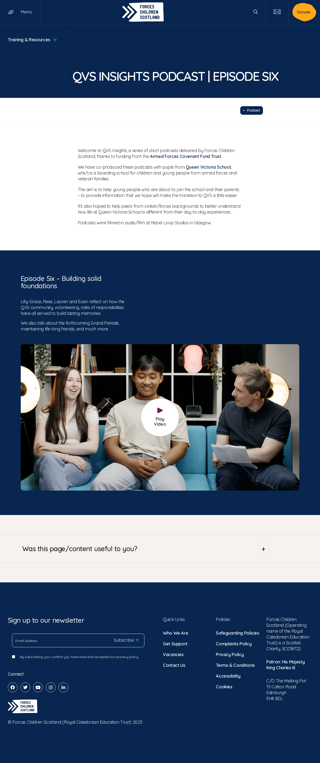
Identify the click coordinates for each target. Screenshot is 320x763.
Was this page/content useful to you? (145, 548)
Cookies (224, 686)
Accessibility (228, 676)
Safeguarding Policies (237, 633)
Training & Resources (32, 39)
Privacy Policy (230, 654)
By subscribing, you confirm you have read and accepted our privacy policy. (79, 656)
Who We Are (175, 633)
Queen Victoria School (208, 167)
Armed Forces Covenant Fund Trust (185, 156)
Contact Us (174, 665)
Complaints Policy (233, 643)
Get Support (175, 643)
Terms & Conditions (235, 665)
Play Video (160, 417)
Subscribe (126, 640)
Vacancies (173, 654)
